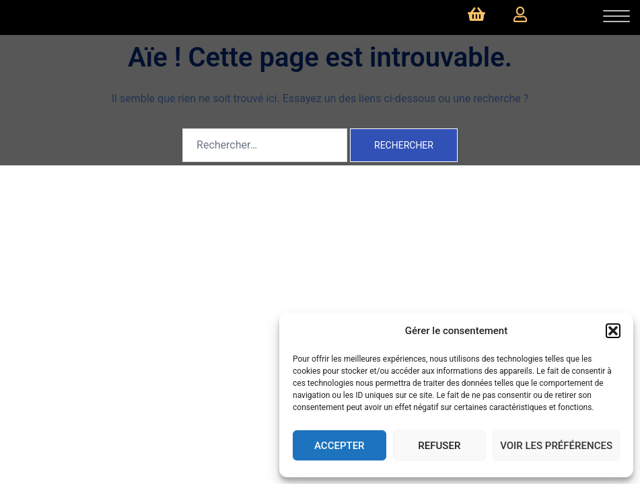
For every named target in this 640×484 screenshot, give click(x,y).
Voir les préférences (556, 446)
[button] (613, 330)
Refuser (439, 446)
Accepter (339, 446)
